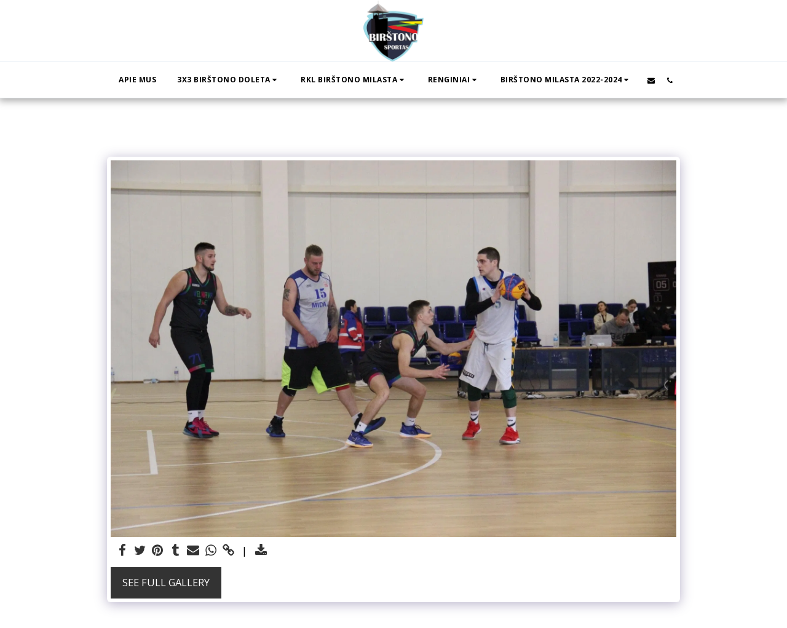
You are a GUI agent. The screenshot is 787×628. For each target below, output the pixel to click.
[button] (228, 80)
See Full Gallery (166, 582)
